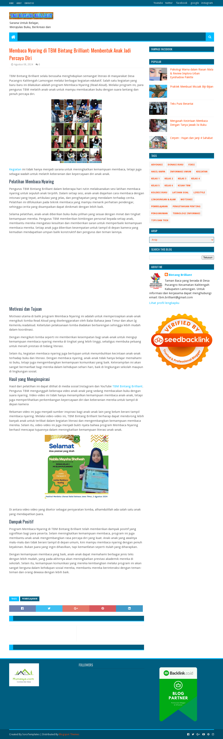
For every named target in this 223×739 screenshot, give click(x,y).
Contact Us (29, 3)
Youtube (158, 2)
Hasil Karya (158, 171)
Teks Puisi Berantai (181, 103)
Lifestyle (199, 192)
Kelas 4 (195, 178)
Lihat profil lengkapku (164, 303)
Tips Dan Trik (159, 220)
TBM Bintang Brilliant (127, 386)
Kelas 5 (155, 185)
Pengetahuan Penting (187, 206)
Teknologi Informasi (186, 213)
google (195, 2)
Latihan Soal (180, 192)
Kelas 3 (182, 178)
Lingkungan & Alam (163, 199)
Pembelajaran (29, 599)
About (19, 3)
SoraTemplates (31, 734)
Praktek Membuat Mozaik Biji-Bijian (191, 86)
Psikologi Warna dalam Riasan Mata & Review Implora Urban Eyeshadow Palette (191, 73)
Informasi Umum (180, 171)
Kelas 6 (169, 185)
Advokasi (157, 164)
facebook (181, 2)
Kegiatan (15, 169)
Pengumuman (159, 213)
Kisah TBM (184, 185)
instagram (207, 2)
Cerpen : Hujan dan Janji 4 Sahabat (191, 138)
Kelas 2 (169, 178)
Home (11, 3)
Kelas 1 (155, 178)
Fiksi (191, 164)
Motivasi (187, 199)
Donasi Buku (175, 164)
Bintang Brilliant (180, 275)
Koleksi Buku (159, 192)
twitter (169, 2)
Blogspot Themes (69, 734)
